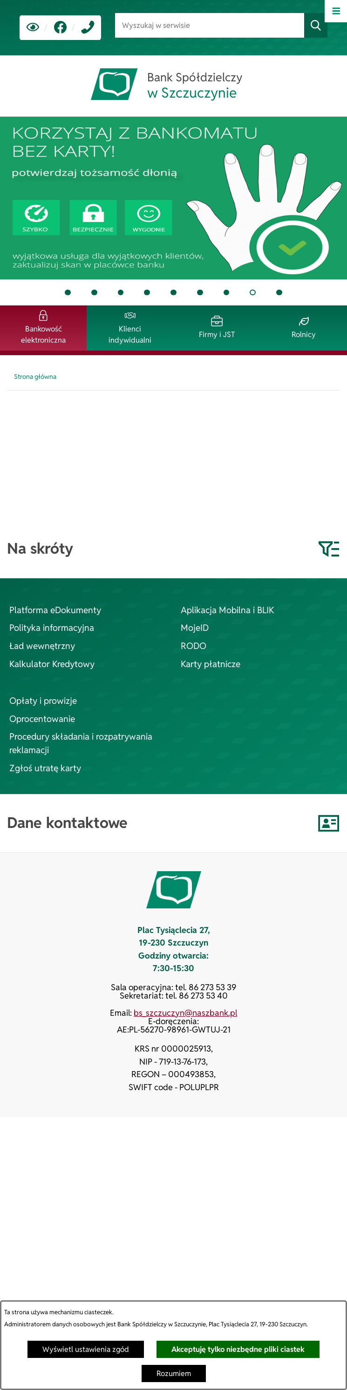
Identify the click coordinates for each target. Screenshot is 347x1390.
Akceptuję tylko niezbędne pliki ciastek (238, 1349)
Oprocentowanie (42, 719)
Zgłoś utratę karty (45, 768)
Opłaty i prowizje (43, 701)
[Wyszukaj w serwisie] (209, 25)
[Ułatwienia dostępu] (32, 27)
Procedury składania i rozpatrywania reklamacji (80, 743)
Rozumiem (173, 1373)
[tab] (173, 198)
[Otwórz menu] (336, 11)
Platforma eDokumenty (55, 610)
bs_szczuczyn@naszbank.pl (185, 1012)
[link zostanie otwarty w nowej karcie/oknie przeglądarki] (60, 27)
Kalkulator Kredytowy (52, 664)
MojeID (195, 628)
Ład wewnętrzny (42, 646)
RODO (193, 646)
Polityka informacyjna (51, 628)
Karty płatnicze (210, 664)
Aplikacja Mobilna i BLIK (227, 610)
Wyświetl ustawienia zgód (85, 1349)
